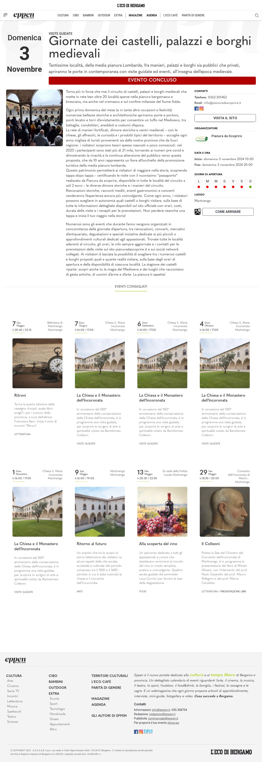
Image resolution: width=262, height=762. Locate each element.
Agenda (98, 705)
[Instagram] (201, 108)
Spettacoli (14, 711)
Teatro (11, 716)
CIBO (76, 15)
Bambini (56, 682)
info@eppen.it (161, 709)
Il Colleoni (211, 544)
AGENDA (152, 15)
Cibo (53, 676)
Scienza (12, 722)
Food (142, 591)
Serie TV (13, 691)
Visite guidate (60, 34)
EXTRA (118, 15)
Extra (54, 694)
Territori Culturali (109, 676)
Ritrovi (20, 396)
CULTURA (63, 15)
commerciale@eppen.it (163, 718)
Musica (12, 706)
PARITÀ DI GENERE (193, 15)
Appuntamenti (60, 724)
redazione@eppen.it (162, 714)
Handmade (58, 714)
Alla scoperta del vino (158, 544)
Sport (54, 704)
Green (54, 719)
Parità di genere (106, 688)
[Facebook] (196, 108)
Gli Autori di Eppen (109, 716)
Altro (53, 729)
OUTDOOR (104, 15)
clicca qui (173, 722)
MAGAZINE (135, 15)
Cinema (13, 686)
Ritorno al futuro (91, 544)
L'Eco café (101, 682)
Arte (80, 591)
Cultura (14, 676)
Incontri (12, 696)
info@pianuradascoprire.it (222, 103)
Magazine (100, 699)
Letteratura (22, 434)
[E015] (148, 731)
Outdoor (57, 688)
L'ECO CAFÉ (170, 15)
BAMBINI (88, 15)
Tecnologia (57, 709)
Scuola (54, 698)
